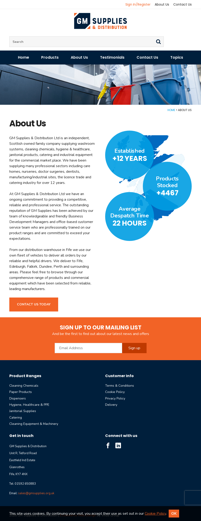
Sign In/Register (138, 4)
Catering (15, 417)
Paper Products (20, 392)
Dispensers (17, 398)
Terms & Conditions (119, 385)
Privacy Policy (115, 398)
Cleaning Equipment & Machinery (33, 424)
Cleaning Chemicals (23, 385)
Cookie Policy (115, 392)
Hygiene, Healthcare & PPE (29, 405)
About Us (162, 4)
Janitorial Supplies (22, 411)
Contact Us (182, 4)
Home (23, 57)
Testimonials (112, 57)
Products (50, 57)
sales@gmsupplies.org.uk (36, 493)
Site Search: (9, 36)
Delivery (111, 405)
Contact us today (33, 304)
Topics (176, 57)
